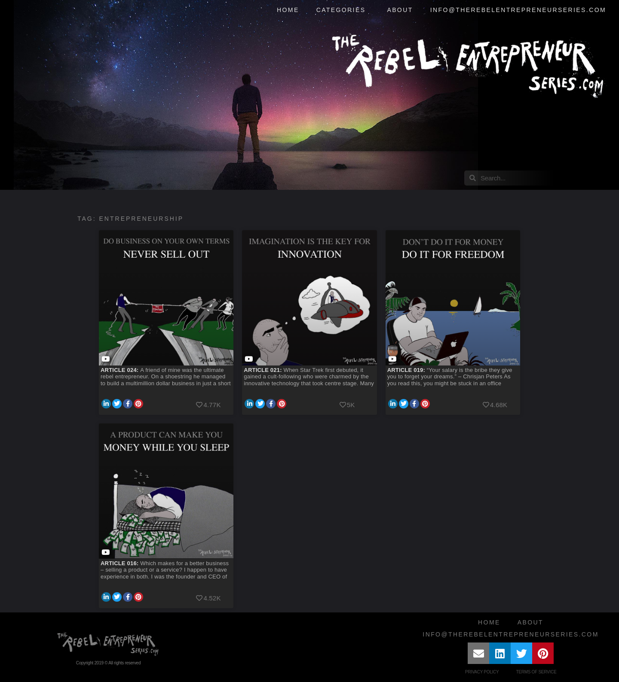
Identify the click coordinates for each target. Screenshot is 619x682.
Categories (343, 10)
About (400, 9)
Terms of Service (536, 672)
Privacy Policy (482, 672)
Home (288, 9)
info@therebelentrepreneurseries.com (518, 9)
